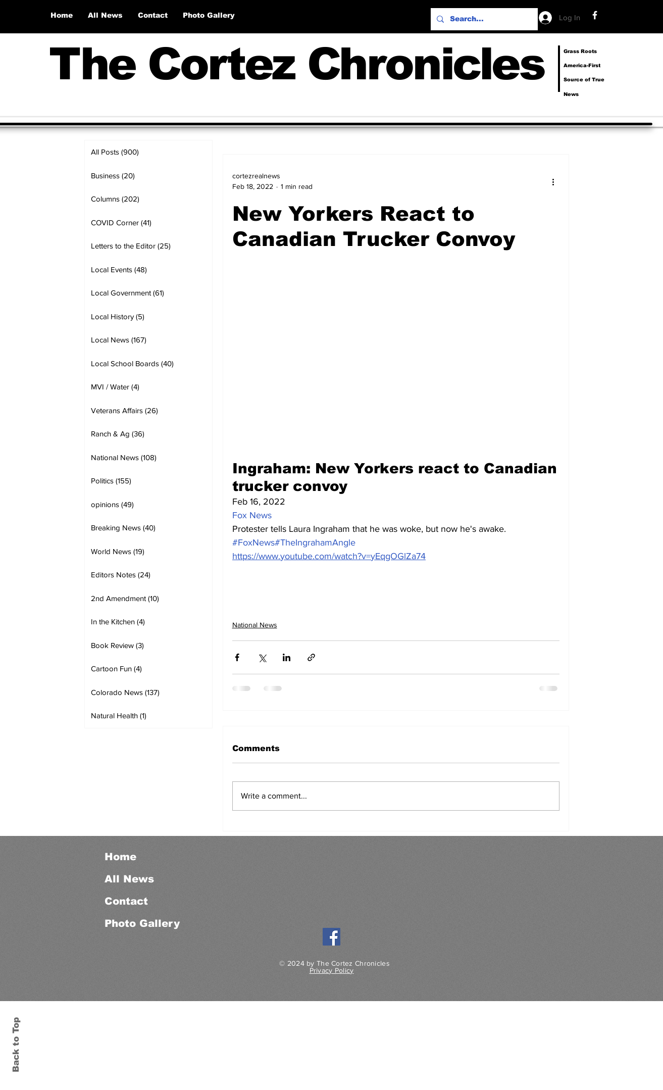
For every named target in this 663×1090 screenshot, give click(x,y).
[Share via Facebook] (237, 657)
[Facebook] (594, 15)
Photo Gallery (142, 923)
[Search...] (483, 19)
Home (120, 856)
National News (254, 625)
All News (129, 878)
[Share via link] (311, 657)
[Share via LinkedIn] (286, 657)
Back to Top (16, 1044)
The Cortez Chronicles (296, 64)
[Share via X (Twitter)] (262, 657)
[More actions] (553, 181)
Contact (126, 901)
